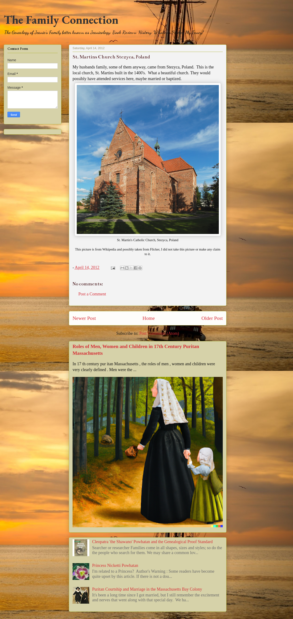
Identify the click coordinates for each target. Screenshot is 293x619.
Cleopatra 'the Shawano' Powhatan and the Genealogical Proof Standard (152, 541)
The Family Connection (61, 19)
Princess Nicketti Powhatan (115, 565)
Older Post (212, 318)
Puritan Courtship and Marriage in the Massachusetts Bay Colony (147, 589)
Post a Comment (92, 294)
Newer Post (84, 318)
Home (149, 318)
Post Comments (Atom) (159, 333)
